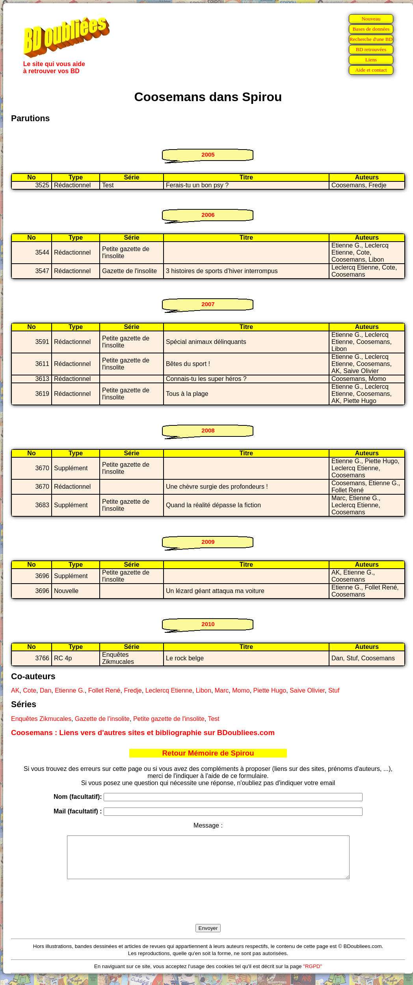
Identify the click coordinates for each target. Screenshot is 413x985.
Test (213, 718)
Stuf (333, 690)
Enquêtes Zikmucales (41, 718)
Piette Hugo (269, 690)
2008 (207, 430)
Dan (45, 690)
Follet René (104, 690)
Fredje (132, 690)
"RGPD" (312, 975)
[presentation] (208, 910)
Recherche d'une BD (371, 39)
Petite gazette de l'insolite (169, 718)
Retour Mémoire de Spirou (208, 753)
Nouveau (370, 19)
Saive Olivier (307, 690)
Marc (222, 690)
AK (15, 690)
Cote (29, 690)
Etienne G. (70, 690)
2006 (207, 214)
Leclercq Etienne (168, 690)
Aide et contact (371, 70)
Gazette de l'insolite (102, 718)
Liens (371, 60)
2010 (207, 624)
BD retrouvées (371, 49)
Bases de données (370, 29)
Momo (240, 690)
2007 (207, 304)
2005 (207, 154)
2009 (207, 541)
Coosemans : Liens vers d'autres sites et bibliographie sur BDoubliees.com (143, 732)
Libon (203, 690)
